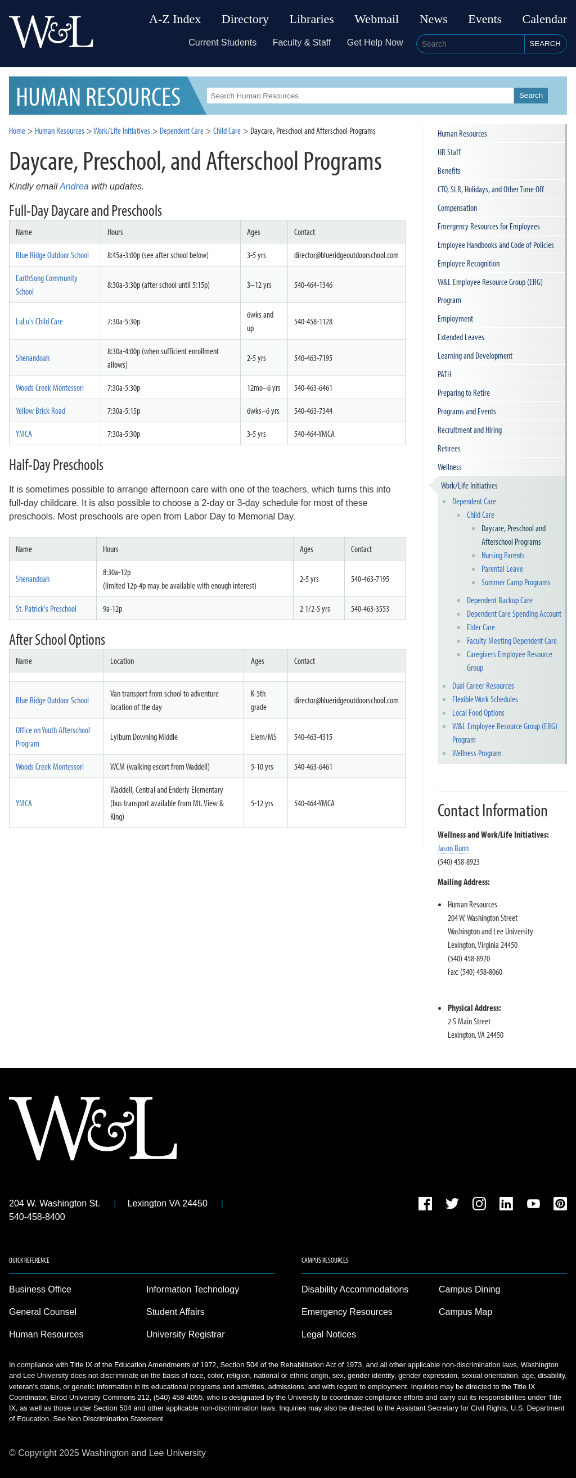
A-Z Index (175, 19)
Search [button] (545, 43)
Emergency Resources (347, 1312)
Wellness (450, 466)
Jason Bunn (453, 847)
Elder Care (481, 626)
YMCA (24, 433)
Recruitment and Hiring (470, 429)
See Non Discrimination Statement (108, 1418)
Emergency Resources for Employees (489, 226)
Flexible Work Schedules (485, 698)
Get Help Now (375, 42)
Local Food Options (478, 712)
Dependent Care (474, 501)
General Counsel (42, 1312)
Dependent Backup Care (500, 599)
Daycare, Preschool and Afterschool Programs (514, 534)
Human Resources (59, 130)
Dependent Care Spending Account (514, 613)
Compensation (457, 207)
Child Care (480, 514)
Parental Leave (502, 568)
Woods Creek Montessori (50, 387)
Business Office (40, 1289)
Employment (455, 318)
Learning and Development (475, 355)
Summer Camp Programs (516, 581)
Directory (245, 19)
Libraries (312, 19)
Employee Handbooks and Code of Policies (496, 244)
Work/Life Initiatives (469, 485)
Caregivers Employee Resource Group (509, 660)
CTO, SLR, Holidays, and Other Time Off (491, 189)
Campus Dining (469, 1289)
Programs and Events (467, 411)
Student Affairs (175, 1312)
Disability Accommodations (355, 1289)
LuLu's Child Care (39, 321)
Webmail (376, 19)
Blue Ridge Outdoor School (52, 254)
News (434, 19)
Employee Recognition (469, 263)
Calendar (545, 19)
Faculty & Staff (302, 42)
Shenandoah (33, 357)
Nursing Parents (503, 555)
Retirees (449, 448)
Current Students (222, 42)
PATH (444, 373)
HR (98, 95)
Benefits (449, 170)
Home (17, 130)
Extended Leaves (461, 336)
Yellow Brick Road (40, 410)
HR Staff (449, 151)
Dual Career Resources (483, 685)
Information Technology (192, 1289)
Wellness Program (477, 752)
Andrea (74, 186)
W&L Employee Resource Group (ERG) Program (490, 290)
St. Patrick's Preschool (46, 608)
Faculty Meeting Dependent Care (512, 640)
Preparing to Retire (464, 392)
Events (485, 19)
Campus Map (465, 1312)
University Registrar (185, 1334)
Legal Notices (329, 1334)
